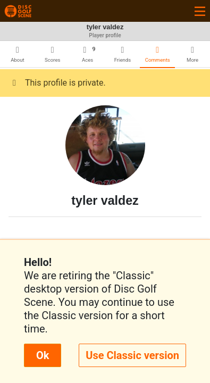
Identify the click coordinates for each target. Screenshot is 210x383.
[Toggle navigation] (200, 11)
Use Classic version (132, 355)
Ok (42, 355)
